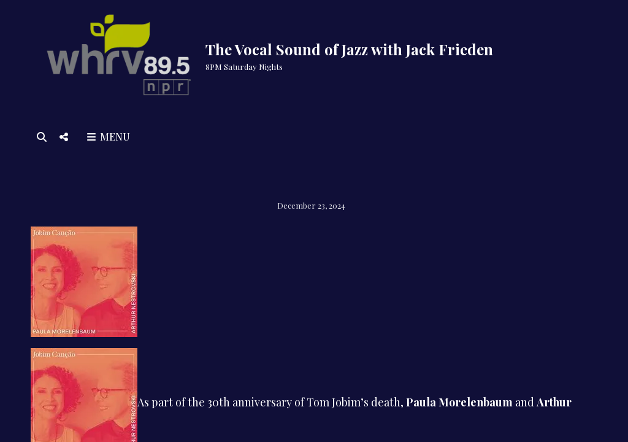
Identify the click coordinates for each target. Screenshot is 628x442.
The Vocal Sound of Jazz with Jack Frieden (349, 49)
